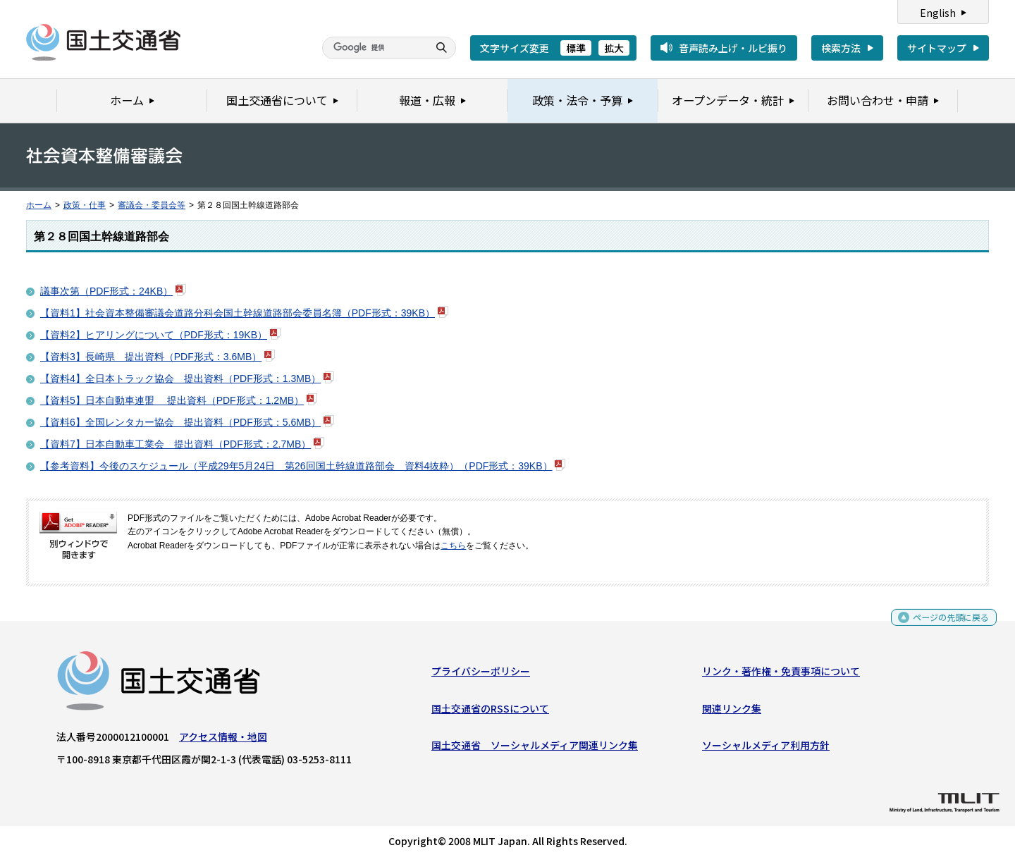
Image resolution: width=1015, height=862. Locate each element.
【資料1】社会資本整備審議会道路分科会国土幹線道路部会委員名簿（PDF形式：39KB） (237, 313)
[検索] (373, 48)
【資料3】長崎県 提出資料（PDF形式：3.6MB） (151, 356)
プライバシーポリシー (480, 674)
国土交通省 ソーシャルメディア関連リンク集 (534, 748)
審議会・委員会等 (151, 205)
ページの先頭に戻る (945, 624)
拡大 (614, 48)
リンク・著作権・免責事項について (781, 674)
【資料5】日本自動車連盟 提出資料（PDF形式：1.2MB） (172, 400)
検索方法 (841, 48)
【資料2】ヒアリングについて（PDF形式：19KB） (153, 334)
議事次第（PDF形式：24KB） (106, 291)
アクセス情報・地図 (223, 740)
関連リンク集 (731, 711)
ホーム (38, 205)
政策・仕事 (84, 205)
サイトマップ (936, 48)
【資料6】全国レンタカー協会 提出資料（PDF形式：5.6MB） (180, 422)
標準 (576, 48)
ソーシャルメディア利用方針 (766, 748)
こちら (453, 545)
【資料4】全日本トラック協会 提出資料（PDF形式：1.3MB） (180, 378)
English (938, 13)
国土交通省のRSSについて (490, 711)
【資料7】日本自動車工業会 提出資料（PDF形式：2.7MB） (175, 444)
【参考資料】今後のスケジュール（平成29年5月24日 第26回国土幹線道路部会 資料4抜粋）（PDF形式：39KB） (296, 466)
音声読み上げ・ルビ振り (733, 48)
